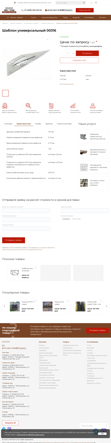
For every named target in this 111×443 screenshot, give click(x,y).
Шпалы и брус (44, 348)
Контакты (6, 342)
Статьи (89, 371)
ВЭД (88, 366)
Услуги (66, 342)
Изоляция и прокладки (47, 383)
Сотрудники (91, 360)
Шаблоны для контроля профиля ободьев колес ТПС (27, 269)
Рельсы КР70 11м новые (28, 303)
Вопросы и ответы (94, 383)
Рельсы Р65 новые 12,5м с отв (94, 303)
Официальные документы (96, 363)
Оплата (90, 350)
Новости (90, 373)
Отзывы (38, 124)
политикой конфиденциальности (30, 249)
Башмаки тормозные (46, 378)
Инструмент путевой (47, 375)
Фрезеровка (68, 348)
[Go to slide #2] (13, 93)
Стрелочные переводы (47, 365)
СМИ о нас (91, 358)
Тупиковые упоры (45, 372)
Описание (8, 124)
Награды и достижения (95, 368)
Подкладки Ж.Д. (45, 363)
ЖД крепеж (43, 360)
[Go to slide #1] (5, 93)
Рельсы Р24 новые (59, 303)
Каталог (43, 342)
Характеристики (24, 124)
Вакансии (90, 380)
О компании (92, 342)
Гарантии (49, 124)
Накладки (42, 350)
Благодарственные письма (97, 355)
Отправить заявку (13, 240)
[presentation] (4, 306)
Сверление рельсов (70, 345)
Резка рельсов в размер (72, 350)
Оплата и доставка (64, 124)
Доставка (90, 348)
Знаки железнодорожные (48, 385)
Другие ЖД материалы (47, 388)
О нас (89, 345)
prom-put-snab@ (60, 10)
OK (102, 434)
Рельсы (42, 345)
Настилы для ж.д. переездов (49, 380)
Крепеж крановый (46, 353)
